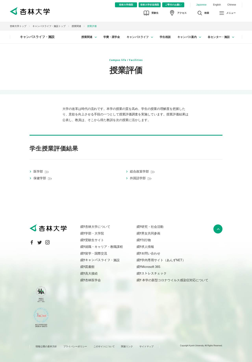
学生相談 (165, 37)
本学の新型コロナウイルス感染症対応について (174, 280)
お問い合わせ (150, 253)
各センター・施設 (219, 37)
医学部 (38, 171)
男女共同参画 (150, 233)
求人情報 (147, 246)
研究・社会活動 (152, 226)
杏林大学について (97, 226)
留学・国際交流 (96, 253)
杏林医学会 (93, 280)
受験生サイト (94, 240)
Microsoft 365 (150, 266)
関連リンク (127, 346)
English (217, 4)
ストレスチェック (154, 273)
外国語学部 (138, 178)
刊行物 (146, 240)
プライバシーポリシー (75, 346)
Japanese (201, 4)
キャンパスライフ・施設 (37, 37)
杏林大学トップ (18, 26)
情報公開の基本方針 (46, 346)
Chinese (231, 4)
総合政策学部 (139, 171)
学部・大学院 (94, 233)
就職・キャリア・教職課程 (104, 246)
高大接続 (91, 273)
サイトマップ (146, 346)
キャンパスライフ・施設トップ (49, 26)
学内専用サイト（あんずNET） (163, 260)
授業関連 (76, 26)
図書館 (89, 266)
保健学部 (39, 178)
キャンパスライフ (138, 37)
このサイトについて (104, 346)
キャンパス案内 (187, 37)
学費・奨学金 (111, 37)
